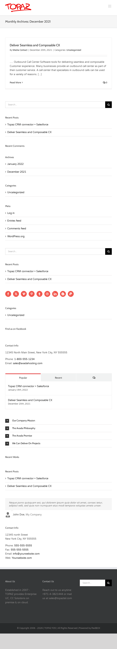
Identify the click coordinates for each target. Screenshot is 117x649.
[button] (58, 420)
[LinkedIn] (55, 294)
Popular (23, 377)
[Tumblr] (39, 294)
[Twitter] (16, 294)
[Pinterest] (32, 294)
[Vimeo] (24, 294)
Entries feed (14, 220)
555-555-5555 (23, 545)
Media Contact (20, 50)
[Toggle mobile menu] (110, 6)
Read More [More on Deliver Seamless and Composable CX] (15, 82)
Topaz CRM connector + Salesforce (27, 124)
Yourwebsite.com (22, 557)
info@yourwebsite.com (26, 553)
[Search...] (55, 104)
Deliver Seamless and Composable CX (35, 45)
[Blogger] (63, 294)
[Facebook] (8, 294)
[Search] (108, 104)
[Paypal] (71, 294)
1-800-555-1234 (24, 359)
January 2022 (15, 164)
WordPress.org (16, 236)
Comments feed (16, 228)
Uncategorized (73, 50)
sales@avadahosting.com (27, 363)
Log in (11, 213)
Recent (58, 377)
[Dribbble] (47, 294)
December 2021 (16, 171)
